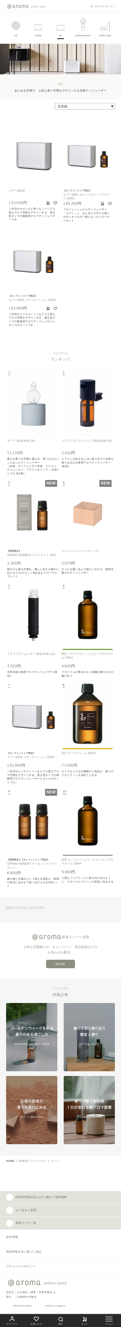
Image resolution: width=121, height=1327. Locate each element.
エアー (55, 1160)
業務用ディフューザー (32, 1160)
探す (60, 1320)
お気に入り (36, 1320)
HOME (10, 1160)
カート (84, 1320)
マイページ (12, 1320)
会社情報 (12, 1237)
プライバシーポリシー (21, 1266)
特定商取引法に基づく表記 (24, 1251)
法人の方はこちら (105, 6)
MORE (61, 964)
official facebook (22, 1305)
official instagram (55, 1305)
